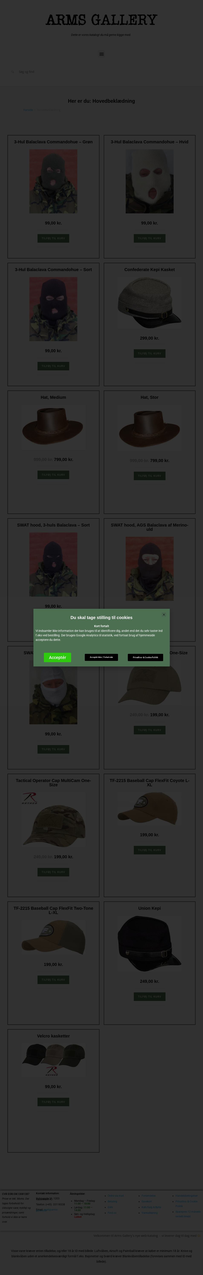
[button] (164, 614)
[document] (101, 637)
